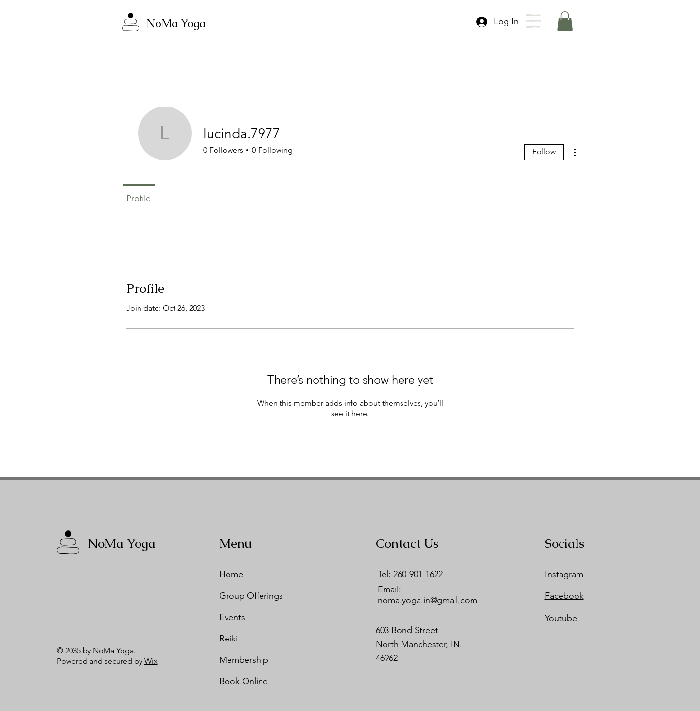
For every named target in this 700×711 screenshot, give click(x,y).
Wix (151, 661)
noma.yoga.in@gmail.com (427, 600)
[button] (533, 21)
